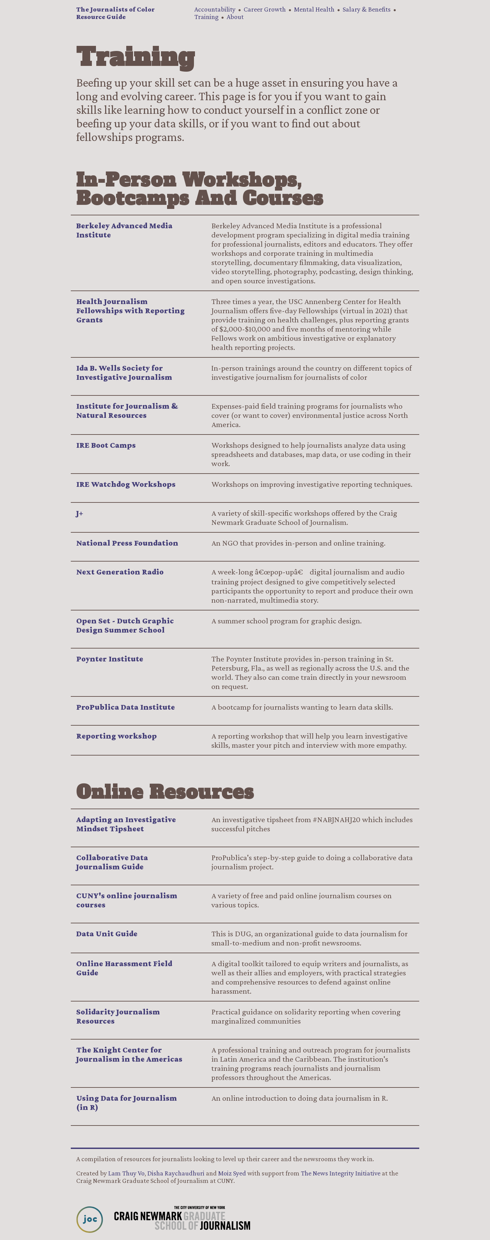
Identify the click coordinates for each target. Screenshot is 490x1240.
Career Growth (265, 9)
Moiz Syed (232, 1173)
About (235, 16)
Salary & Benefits (367, 9)
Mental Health (314, 9)
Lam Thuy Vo (126, 1173)
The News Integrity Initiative (340, 1173)
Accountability (214, 9)
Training (206, 16)
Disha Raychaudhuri (176, 1173)
